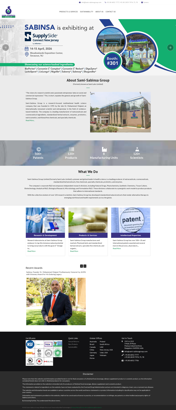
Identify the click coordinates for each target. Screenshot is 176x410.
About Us (99, 11)
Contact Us (111, 11)
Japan (92, 355)
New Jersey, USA (106, 350)
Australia (93, 341)
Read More (31, 251)
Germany (93, 352)
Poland (102, 341)
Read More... (30, 120)
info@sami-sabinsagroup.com (91, 2)
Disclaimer (98, 407)
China (92, 350)
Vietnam (103, 355)
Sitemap (91, 407)
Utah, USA (104, 352)
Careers (146, 2)
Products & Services (68, 11)
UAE (101, 347)
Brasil (92, 344)
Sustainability (86, 11)
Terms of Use (84, 407)
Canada (93, 347)
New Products (73, 344)
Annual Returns (73, 341)
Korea (92, 358)
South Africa (104, 344)
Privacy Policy (75, 407)
